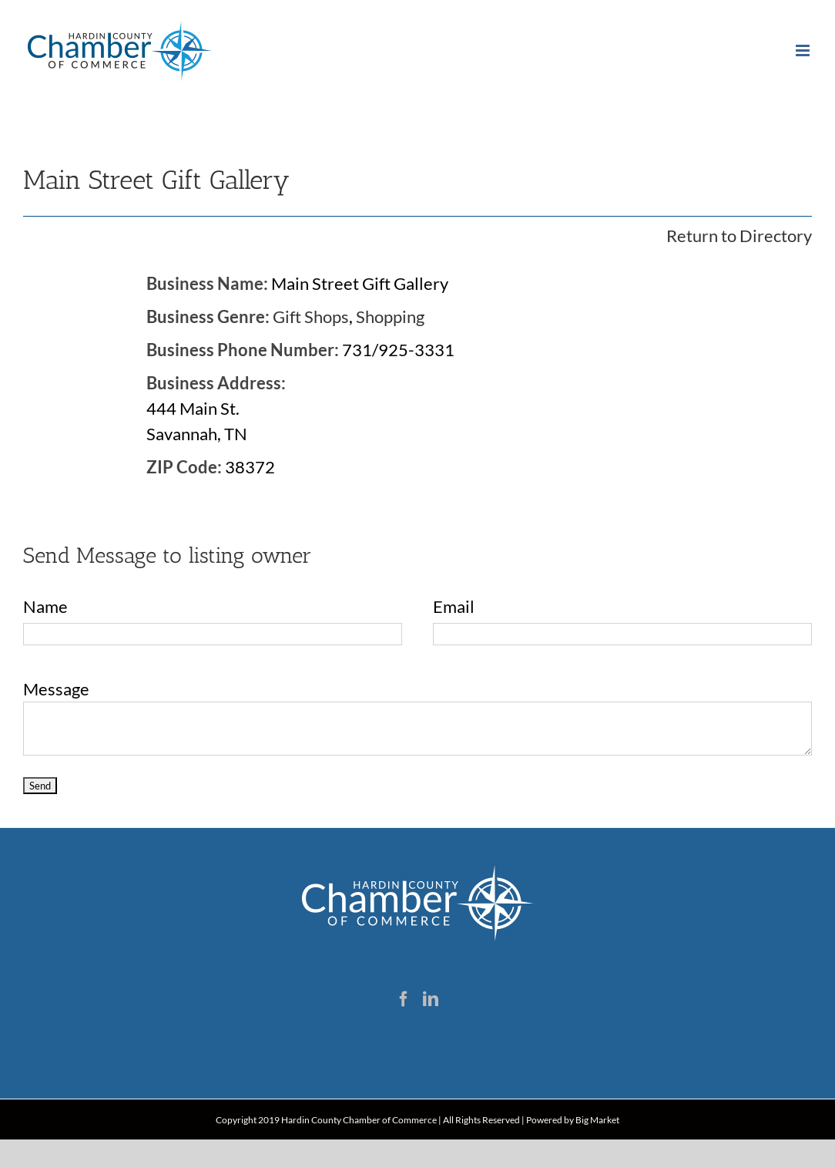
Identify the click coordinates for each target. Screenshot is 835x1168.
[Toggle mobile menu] (804, 50)
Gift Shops (311, 316)
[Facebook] (403, 999)
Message (56, 688)
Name (45, 606)
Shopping (390, 316)
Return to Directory (739, 235)
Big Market (597, 1120)
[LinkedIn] (430, 999)
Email (454, 606)
